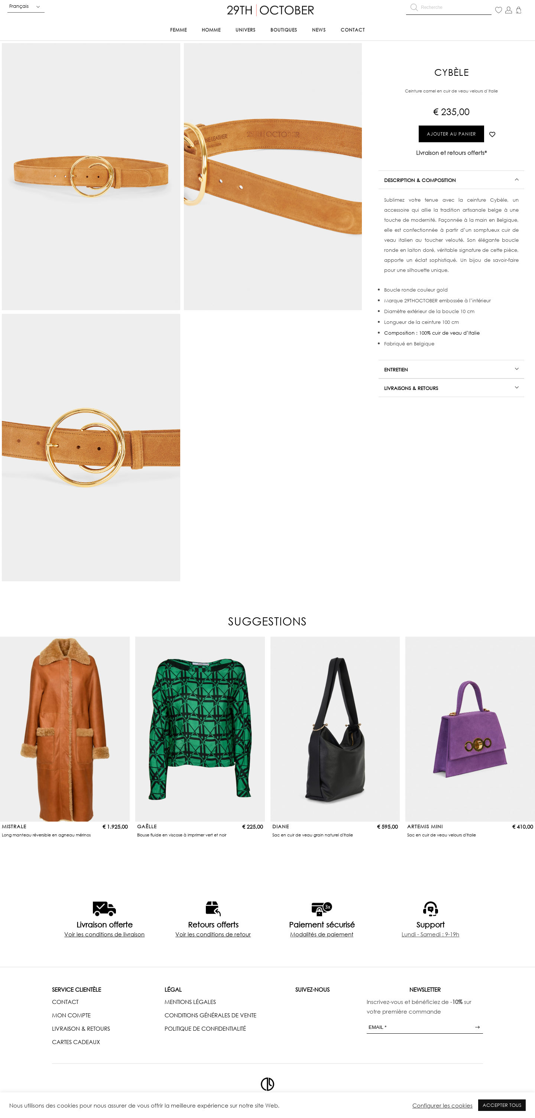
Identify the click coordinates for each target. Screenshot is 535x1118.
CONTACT (65, 1001)
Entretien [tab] (396, 370)
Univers (246, 30)
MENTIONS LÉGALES (190, 1001)
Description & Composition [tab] (420, 180)
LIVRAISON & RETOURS (81, 1028)
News (319, 30)
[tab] (451, 179)
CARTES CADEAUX (76, 1042)
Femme (178, 30)
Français (19, 6)
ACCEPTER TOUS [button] (502, 1105)
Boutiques (283, 30)
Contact (353, 30)
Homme (211, 30)
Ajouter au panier (451, 134)
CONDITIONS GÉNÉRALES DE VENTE (210, 1015)
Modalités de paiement (321, 934)
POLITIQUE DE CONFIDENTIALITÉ (205, 1028)
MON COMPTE (71, 1015)
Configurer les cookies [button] (442, 1105)
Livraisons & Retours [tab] (411, 388)
